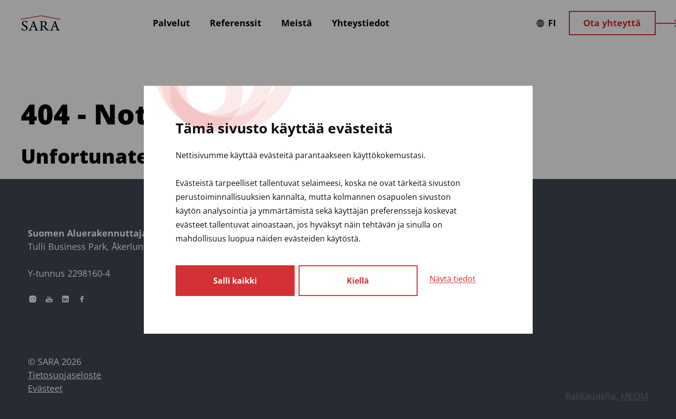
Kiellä (358, 280)
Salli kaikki (235, 280)
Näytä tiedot (453, 278)
